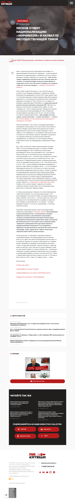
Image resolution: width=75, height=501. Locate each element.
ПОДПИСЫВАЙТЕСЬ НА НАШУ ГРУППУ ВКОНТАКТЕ (33, 273)
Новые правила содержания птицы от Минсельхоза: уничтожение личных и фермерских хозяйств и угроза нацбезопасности (21, 414)
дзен (44, 435)
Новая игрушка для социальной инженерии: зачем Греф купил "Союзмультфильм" (19, 403)
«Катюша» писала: (39, 212)
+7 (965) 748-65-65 (47, 466)
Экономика (23, 21)
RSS (12, 479)
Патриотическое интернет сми (37, 459)
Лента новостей (17, 316)
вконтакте (46, 429)
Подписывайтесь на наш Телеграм (27, 269)
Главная (11, 59)
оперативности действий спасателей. (42, 182)
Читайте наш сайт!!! (22, 265)
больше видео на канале (37, 381)
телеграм (21, 429)
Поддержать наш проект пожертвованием (30, 277)
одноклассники (23, 436)
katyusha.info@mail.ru (48, 463)
